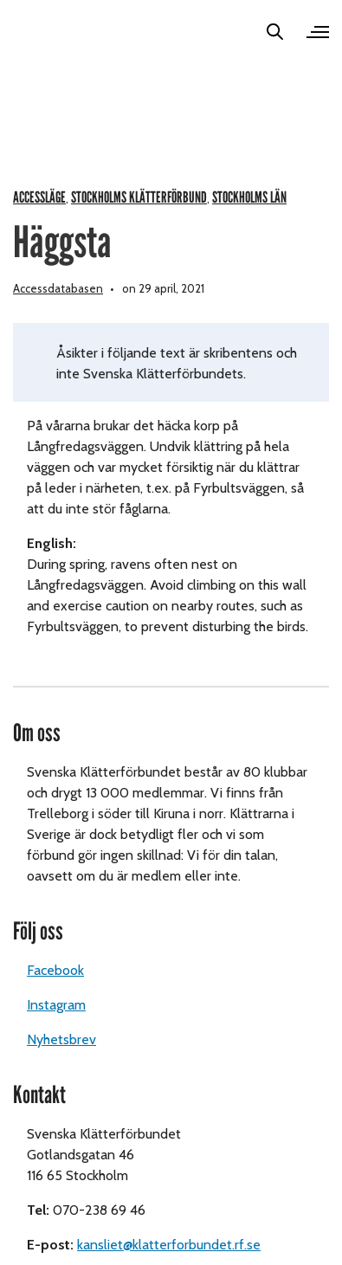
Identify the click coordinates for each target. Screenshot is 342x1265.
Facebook (55, 970)
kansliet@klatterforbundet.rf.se (169, 1244)
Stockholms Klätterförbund (139, 198)
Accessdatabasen (58, 288)
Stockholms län (249, 198)
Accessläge (39, 198)
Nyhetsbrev (61, 1039)
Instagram (56, 1005)
